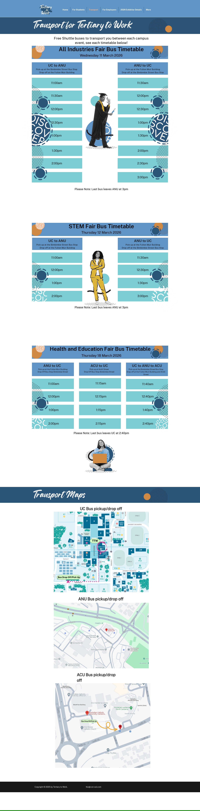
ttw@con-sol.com (93, 787)
